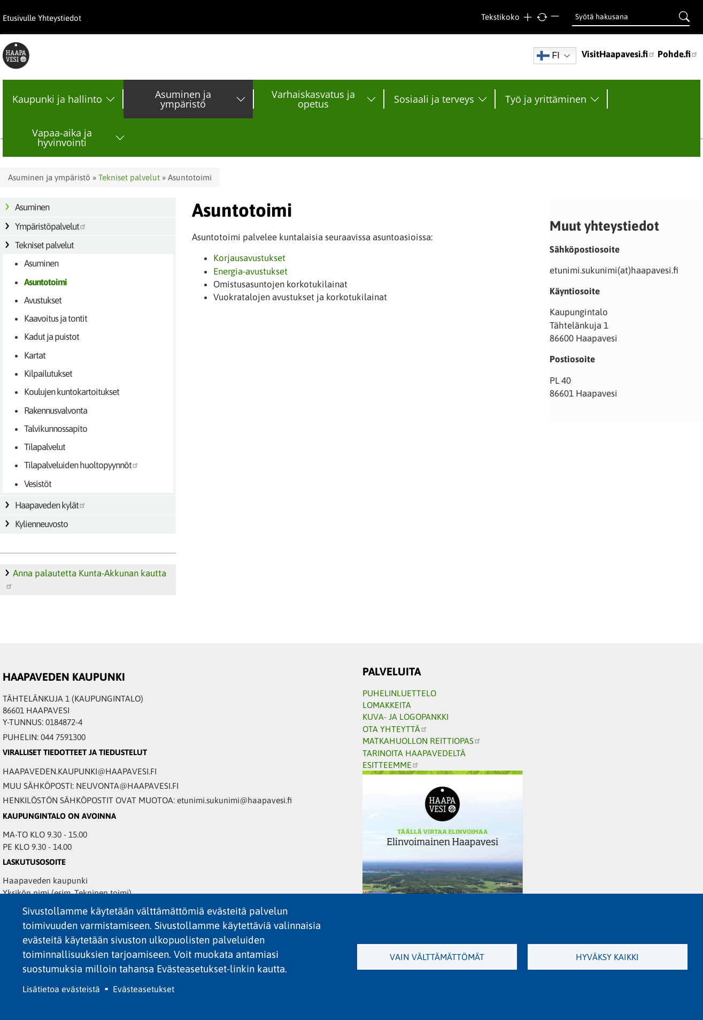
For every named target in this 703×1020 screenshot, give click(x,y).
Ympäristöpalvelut (51, 226)
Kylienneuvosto (41, 524)
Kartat (34, 355)
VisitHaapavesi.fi (618, 54)
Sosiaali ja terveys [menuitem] (434, 99)
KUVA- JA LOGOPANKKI (405, 716)
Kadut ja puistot (51, 336)
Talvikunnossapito (55, 428)
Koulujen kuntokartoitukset (71, 391)
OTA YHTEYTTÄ (395, 729)
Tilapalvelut (44, 447)
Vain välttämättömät (437, 957)
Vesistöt (37, 483)
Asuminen (32, 207)
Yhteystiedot (59, 17)
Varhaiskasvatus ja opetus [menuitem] (313, 99)
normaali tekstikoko (542, 17)
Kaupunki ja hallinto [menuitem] (57, 99)
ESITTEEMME (390, 765)
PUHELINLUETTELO (399, 693)
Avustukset (42, 300)
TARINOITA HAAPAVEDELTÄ (414, 753)
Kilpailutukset (48, 373)
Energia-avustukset (250, 271)
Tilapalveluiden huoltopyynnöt (81, 465)
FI (548, 55)
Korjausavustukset (249, 258)
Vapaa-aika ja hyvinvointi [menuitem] (62, 137)
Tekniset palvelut (129, 177)
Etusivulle (19, 17)
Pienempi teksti (556, 17)
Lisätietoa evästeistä (61, 989)
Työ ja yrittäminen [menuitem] (545, 99)
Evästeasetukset (143, 989)
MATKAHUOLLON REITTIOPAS (421, 740)
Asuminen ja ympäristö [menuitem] (183, 99)
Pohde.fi (678, 54)
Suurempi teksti (527, 17)
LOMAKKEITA (386, 705)
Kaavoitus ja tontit (55, 318)
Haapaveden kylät (50, 505)
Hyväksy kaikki (607, 957)
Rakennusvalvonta (55, 410)
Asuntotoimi (45, 282)
